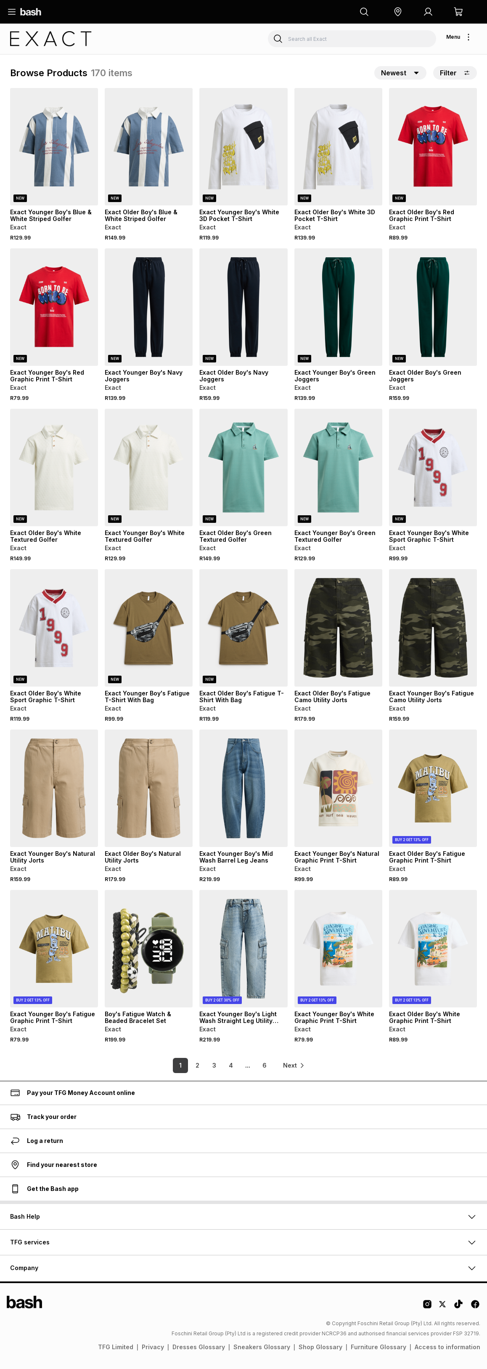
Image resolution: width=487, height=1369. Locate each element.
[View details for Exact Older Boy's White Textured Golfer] (54, 467)
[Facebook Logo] (475, 1307)
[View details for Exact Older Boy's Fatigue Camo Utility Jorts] (338, 628)
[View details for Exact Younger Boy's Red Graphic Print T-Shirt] (54, 307)
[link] (294, 1065)
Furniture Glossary (378, 1346)
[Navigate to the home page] (30, 12)
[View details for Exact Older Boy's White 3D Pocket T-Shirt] (338, 146)
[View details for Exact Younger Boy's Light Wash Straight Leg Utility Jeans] (243, 948)
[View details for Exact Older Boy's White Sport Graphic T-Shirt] (54, 628)
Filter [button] (455, 73)
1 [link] (180, 1065)
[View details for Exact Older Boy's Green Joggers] (433, 307)
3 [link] (214, 1065)
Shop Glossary (320, 1346)
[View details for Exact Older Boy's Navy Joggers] (243, 307)
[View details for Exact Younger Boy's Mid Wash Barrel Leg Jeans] (243, 788)
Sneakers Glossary (261, 1346)
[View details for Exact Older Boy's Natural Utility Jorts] (149, 788)
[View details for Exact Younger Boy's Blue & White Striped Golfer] (54, 146)
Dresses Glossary (198, 1346)
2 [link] (197, 1065)
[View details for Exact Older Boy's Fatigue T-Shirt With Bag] (243, 628)
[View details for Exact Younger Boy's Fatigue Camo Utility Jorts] (433, 628)
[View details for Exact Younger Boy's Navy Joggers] (149, 307)
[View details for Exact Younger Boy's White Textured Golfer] (149, 467)
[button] (398, 12)
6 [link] (264, 1065)
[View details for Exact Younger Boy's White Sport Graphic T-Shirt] (433, 467)
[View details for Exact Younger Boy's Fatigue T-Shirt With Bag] (149, 628)
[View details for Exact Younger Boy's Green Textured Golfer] (338, 467)
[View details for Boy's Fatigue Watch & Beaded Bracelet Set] (149, 948)
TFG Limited (115, 1346)
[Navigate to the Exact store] (51, 38)
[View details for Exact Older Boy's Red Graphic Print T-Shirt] (433, 146)
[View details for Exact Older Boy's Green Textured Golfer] (243, 467)
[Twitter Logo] (443, 1307)
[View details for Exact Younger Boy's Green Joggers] (338, 307)
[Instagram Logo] (427, 1307)
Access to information (447, 1346)
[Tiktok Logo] (458, 1307)
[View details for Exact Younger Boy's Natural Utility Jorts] (54, 788)
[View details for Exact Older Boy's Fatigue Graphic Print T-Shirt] (433, 788)
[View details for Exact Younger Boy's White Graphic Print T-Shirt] (338, 948)
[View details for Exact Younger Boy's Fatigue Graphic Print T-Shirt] (54, 948)
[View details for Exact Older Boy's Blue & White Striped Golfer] (149, 146)
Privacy (153, 1346)
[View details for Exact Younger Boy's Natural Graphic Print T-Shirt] (338, 788)
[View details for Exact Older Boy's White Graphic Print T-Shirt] (433, 948)
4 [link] (231, 1065)
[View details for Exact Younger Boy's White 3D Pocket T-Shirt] (243, 146)
